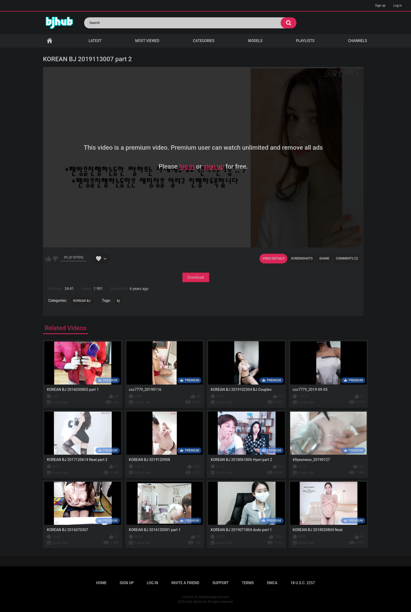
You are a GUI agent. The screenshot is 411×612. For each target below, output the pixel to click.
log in (186, 166)
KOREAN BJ (81, 301)
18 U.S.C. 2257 (302, 583)
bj (118, 301)
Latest (95, 41)
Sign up (380, 5)
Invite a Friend (185, 583)
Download (196, 277)
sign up (213, 166)
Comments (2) (347, 258)
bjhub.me (200, 602)
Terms (248, 583)
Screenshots (302, 258)
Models (255, 41)
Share (324, 258)
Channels (357, 41)
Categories (203, 41)
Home (49, 41)
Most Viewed (147, 41)
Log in (397, 5)
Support (220, 583)
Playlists (305, 41)
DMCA (272, 583)
